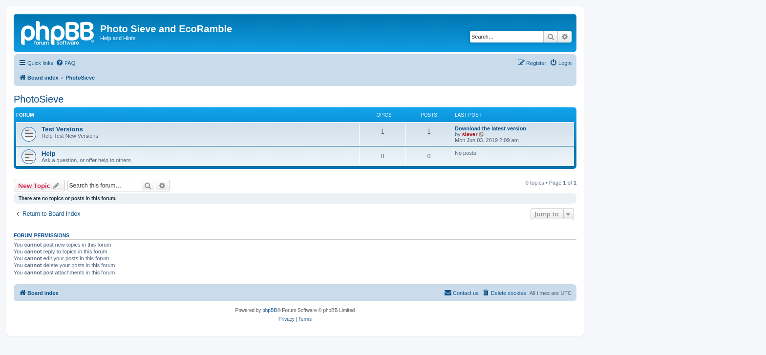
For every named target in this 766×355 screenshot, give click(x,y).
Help (49, 153)
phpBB (269, 310)
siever (470, 134)
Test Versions (62, 129)
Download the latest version (490, 128)
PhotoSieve (39, 99)
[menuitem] (65, 63)
